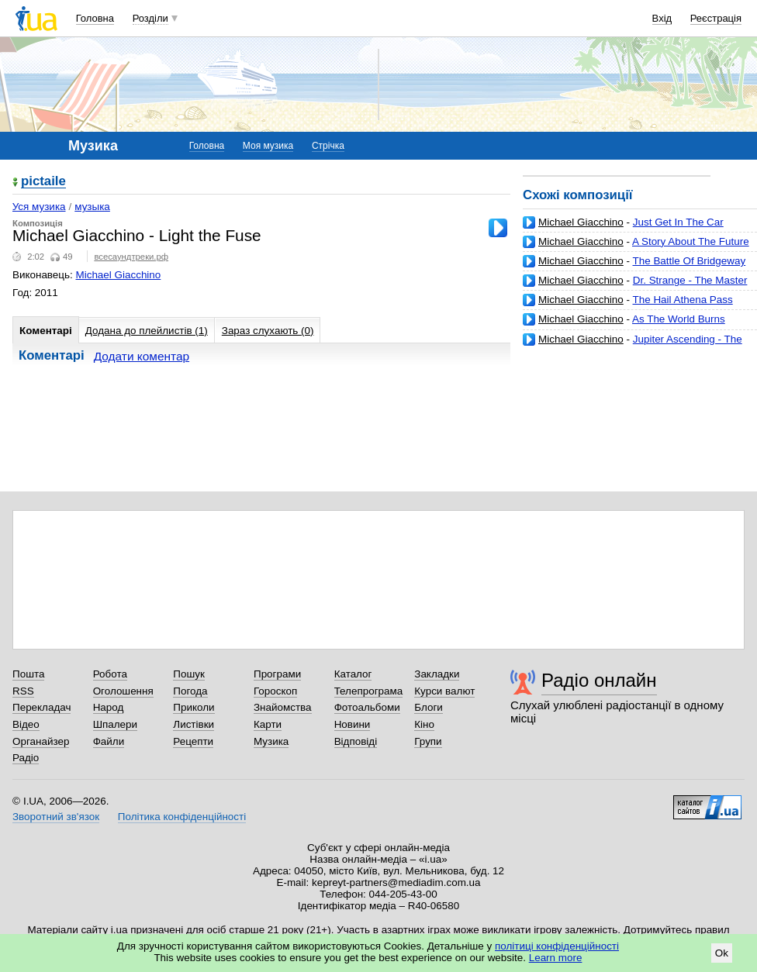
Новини (352, 724)
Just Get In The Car (678, 222)
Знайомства (283, 707)
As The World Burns (678, 319)
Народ (108, 707)
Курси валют (444, 691)
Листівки (193, 724)
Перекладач (41, 707)
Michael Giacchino (581, 222)
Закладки (436, 674)
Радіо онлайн (599, 680)
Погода (190, 691)
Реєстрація (715, 18)
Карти (268, 724)
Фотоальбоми (367, 707)
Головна (95, 18)
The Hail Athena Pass (683, 299)
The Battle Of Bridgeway (689, 261)
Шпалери (115, 724)
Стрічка (328, 145)
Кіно (424, 724)
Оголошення (123, 691)
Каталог (353, 674)
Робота (110, 674)
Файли (109, 741)
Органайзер (40, 741)
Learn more (555, 957)
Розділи (150, 18)
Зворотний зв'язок (55, 816)
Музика (271, 741)
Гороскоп (275, 691)
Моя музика (268, 145)
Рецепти (193, 741)
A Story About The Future (690, 241)
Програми (277, 674)
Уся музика (39, 206)
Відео (26, 724)
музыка (92, 206)
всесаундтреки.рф (131, 256)
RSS (23, 691)
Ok (721, 953)
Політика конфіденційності (182, 816)
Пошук (189, 674)
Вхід (662, 18)
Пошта (28, 674)
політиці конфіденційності (557, 946)
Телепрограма (368, 691)
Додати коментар (141, 356)
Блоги (428, 707)
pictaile (43, 181)
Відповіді (356, 741)
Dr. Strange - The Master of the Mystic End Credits (635, 286)
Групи (427, 741)
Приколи (193, 707)
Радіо (25, 757)
